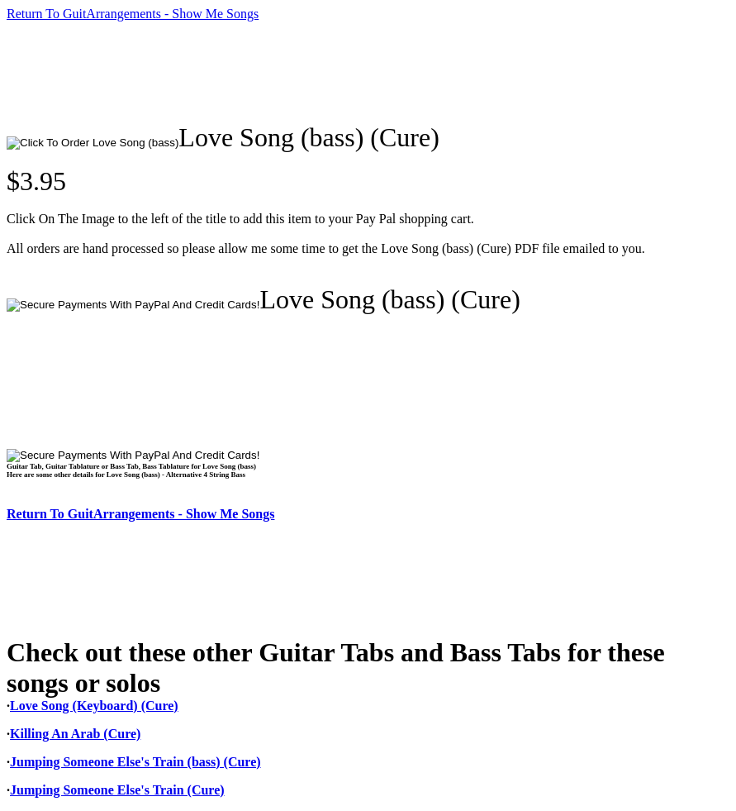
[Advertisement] (307, 72)
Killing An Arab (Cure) (75, 734)
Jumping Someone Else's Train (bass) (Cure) (135, 762)
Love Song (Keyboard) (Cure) (94, 706)
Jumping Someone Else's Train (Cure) (117, 790)
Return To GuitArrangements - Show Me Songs (133, 14)
